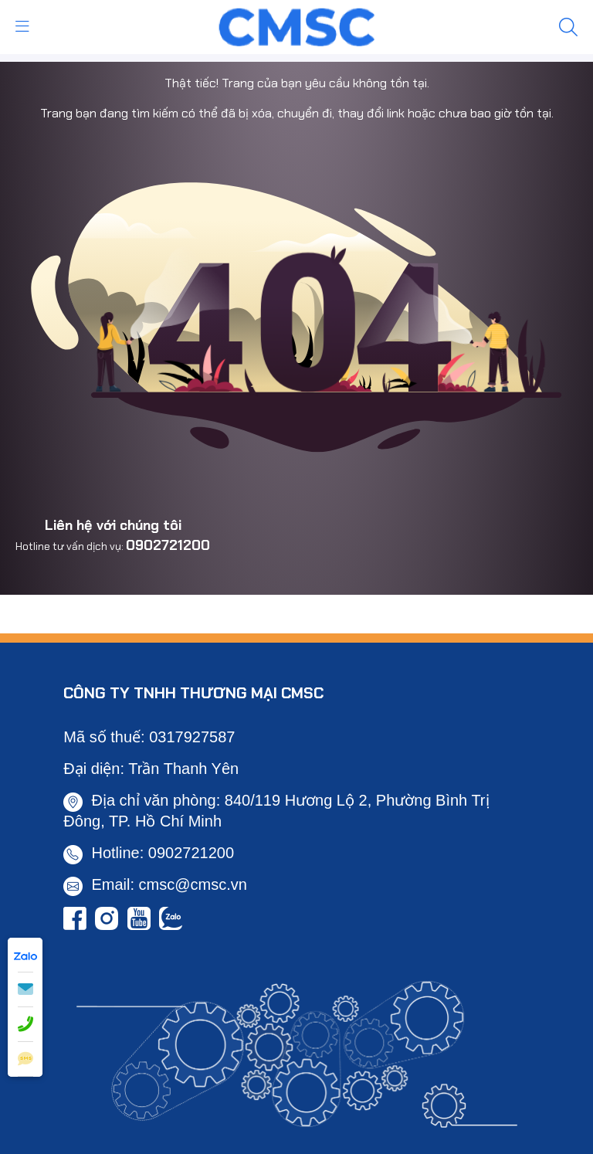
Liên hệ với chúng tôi (113, 525)
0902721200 (168, 545)
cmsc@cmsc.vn (193, 884)
